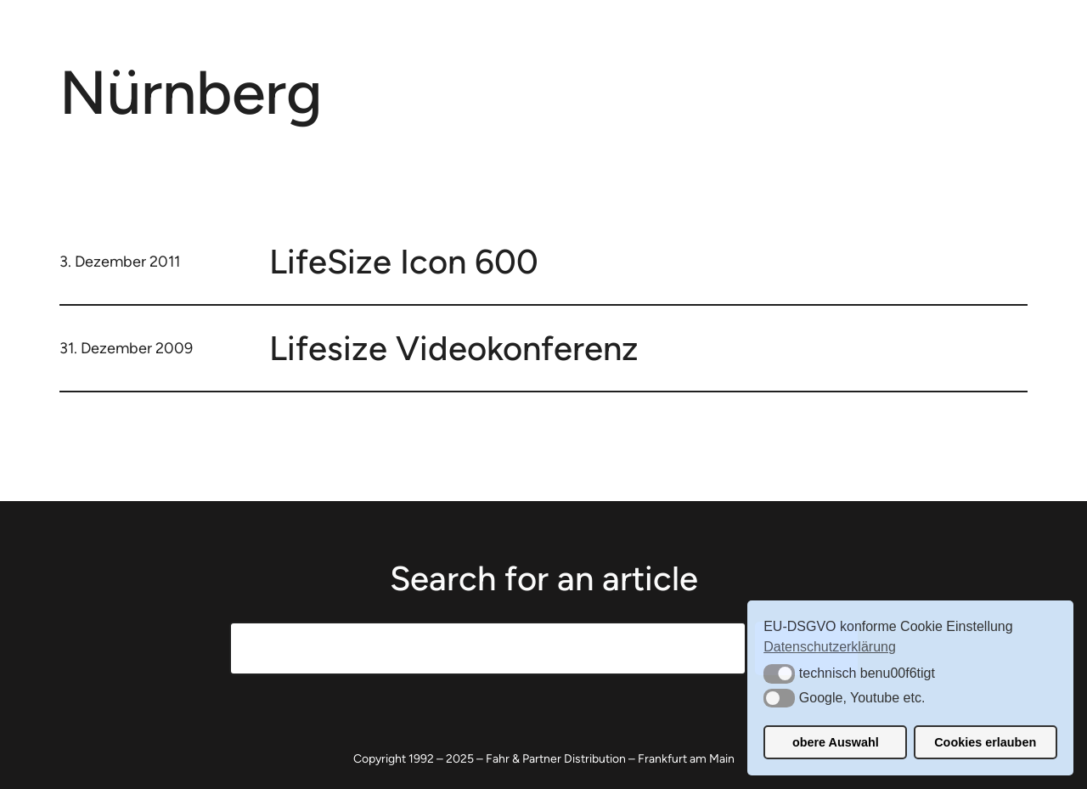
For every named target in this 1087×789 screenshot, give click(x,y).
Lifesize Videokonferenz (454, 348)
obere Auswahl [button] (835, 742)
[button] (779, 673)
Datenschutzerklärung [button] (829, 647)
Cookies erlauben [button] (985, 742)
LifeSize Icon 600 (403, 261)
